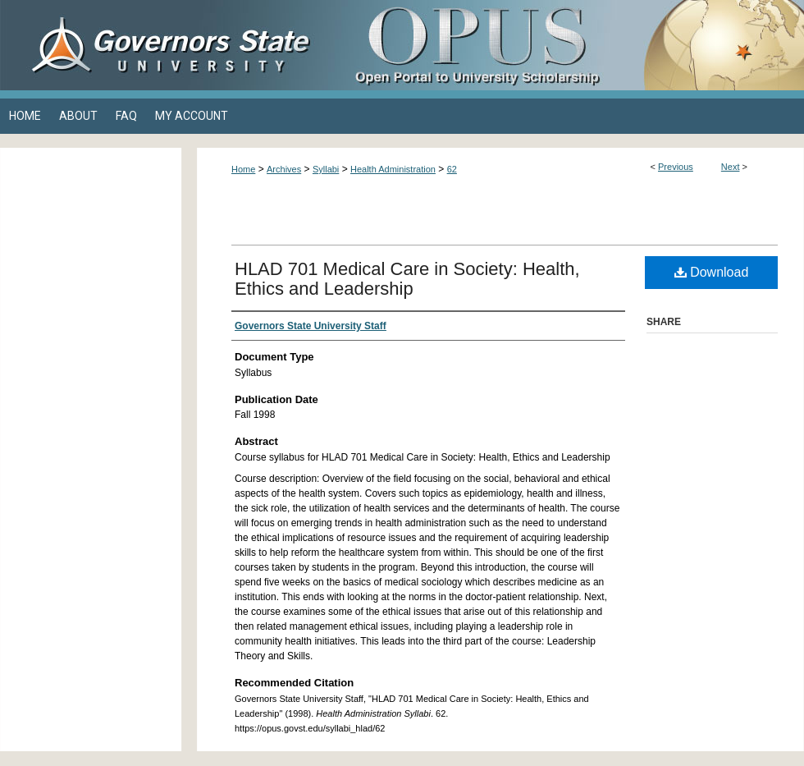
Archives (284, 169)
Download (711, 272)
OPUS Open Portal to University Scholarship (566, 45)
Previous (675, 167)
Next (730, 167)
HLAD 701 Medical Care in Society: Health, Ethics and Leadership (407, 279)
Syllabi (326, 169)
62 (452, 169)
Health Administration (393, 169)
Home (243, 169)
